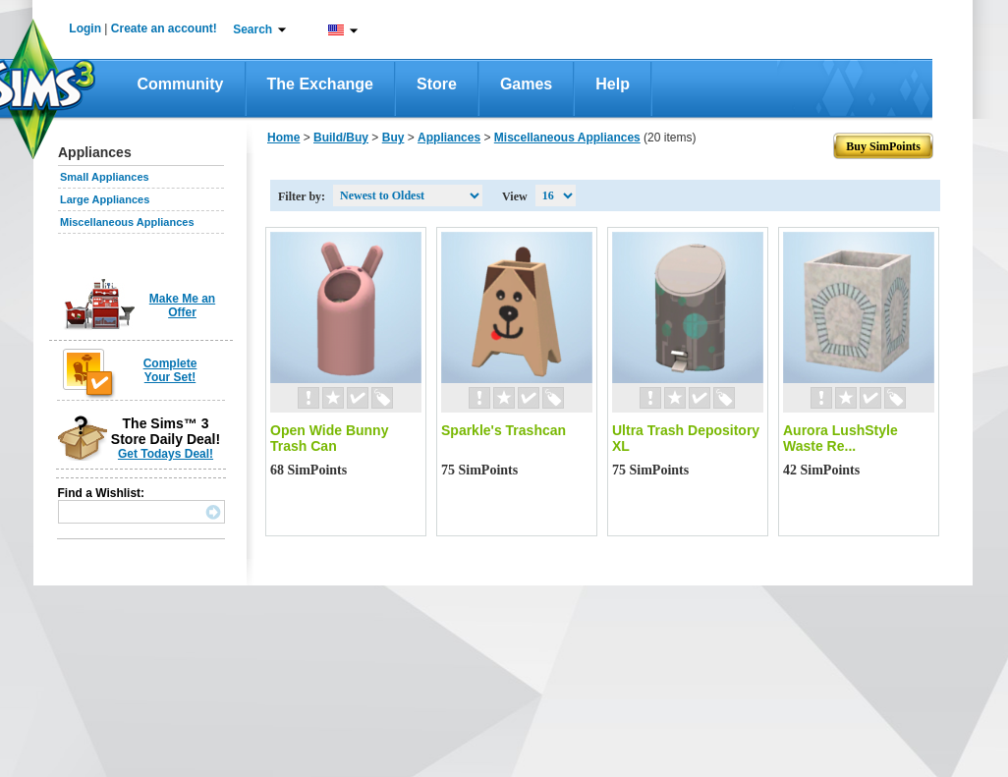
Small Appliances (104, 177)
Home (283, 137)
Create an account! (164, 28)
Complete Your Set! (170, 370)
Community (181, 84)
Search (252, 29)
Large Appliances (104, 199)
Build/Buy (340, 137)
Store (437, 84)
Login (85, 28)
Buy (393, 137)
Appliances (449, 137)
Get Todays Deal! (165, 454)
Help (612, 84)
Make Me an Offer (182, 305)
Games (526, 84)
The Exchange (320, 84)
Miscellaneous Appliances (127, 222)
